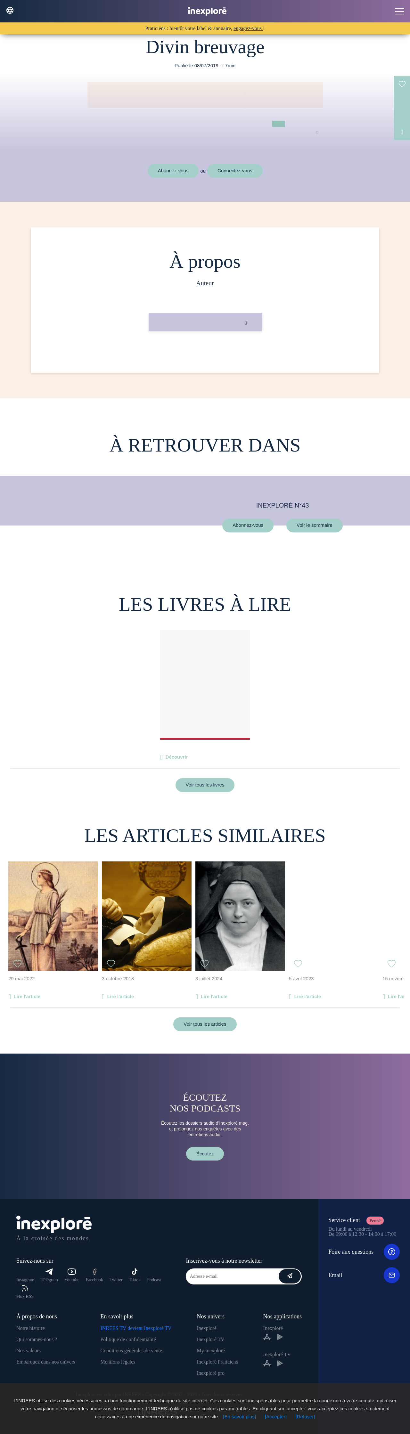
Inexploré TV (210, 1339)
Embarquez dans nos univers (45, 1362)
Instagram (25, 1279)
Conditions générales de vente (131, 1350)
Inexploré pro (211, 1373)
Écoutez (205, 1153)
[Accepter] (276, 1416)
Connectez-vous (234, 170)
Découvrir (176, 757)
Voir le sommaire (314, 525)
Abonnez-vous (173, 170)
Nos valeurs (28, 1350)
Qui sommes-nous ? (36, 1339)
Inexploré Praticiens (217, 1362)
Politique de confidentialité (128, 1339)
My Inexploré (211, 1350)
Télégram (49, 1275)
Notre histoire (30, 1328)
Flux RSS (25, 1292)
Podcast (154, 1279)
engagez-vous (248, 28)
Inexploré (206, 1328)
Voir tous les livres (205, 784)
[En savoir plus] (239, 1416)
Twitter (116, 1279)
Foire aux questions (364, 1252)
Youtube (71, 1275)
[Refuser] (305, 1416)
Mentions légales (117, 1362)
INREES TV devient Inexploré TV (135, 1328)
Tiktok (135, 1275)
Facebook (94, 1275)
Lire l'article (26, 996)
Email (364, 1275)
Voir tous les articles (205, 1024)
